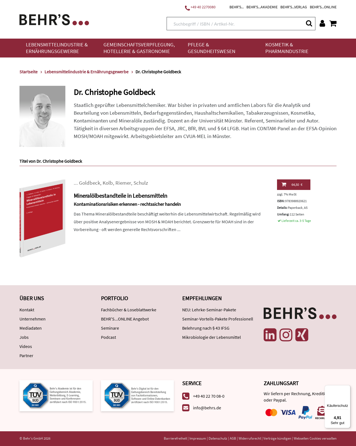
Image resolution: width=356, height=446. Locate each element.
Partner (26, 355)
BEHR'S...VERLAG (293, 6)
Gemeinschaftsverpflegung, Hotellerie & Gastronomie (139, 47)
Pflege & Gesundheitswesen (211, 47)
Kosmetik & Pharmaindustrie (286, 47)
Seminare (110, 328)
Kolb (108, 183)
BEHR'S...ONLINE (323, 6)
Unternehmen (32, 319)
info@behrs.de (207, 407)
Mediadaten (30, 328)
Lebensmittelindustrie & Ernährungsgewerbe (57, 47)
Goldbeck (89, 183)
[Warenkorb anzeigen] (333, 23)
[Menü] (347, 388)
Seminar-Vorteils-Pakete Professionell (217, 319)
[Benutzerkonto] (322, 23)
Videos (25, 346)
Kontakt (26, 309)
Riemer (123, 183)
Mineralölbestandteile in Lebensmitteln (120, 195)
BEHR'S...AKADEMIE (262, 6)
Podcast (108, 337)
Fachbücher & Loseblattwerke (128, 309)
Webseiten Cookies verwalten (315, 438)
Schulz (141, 183)
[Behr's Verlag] (54, 19)
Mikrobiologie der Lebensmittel (211, 337)
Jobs (24, 337)
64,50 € (291, 184)
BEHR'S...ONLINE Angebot (125, 319)
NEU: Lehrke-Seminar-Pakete (209, 309)
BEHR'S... (236, 6)
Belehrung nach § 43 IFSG (205, 328)
